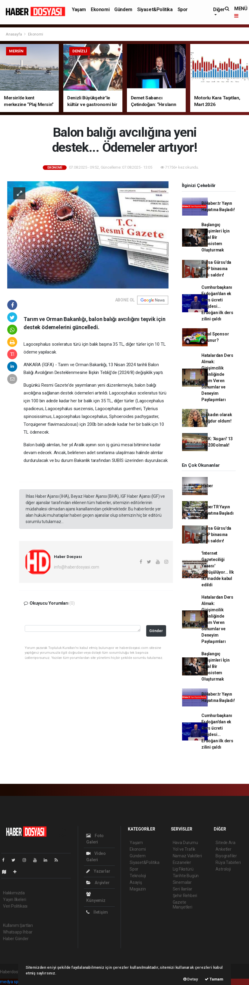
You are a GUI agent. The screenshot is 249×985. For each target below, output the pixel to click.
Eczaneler (182, 862)
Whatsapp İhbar (17, 932)
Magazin (138, 889)
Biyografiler (226, 855)
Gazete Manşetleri (182, 904)
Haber (207, 485)
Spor (183, 9)
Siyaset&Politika (155, 9)
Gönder (156, 630)
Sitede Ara (225, 842)
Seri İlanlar (182, 889)
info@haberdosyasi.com (76, 567)
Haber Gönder (16, 938)
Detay (190, 979)
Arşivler (97, 882)
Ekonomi (100, 9)
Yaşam (79, 9)
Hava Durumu (185, 842)
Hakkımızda (14, 892)
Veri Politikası (15, 906)
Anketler (223, 849)
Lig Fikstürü (183, 869)
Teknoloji (138, 875)
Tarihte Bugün (186, 875)
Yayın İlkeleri (14, 899)
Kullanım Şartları (18, 925)
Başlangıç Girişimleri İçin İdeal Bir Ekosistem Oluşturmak (215, 237)
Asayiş (136, 882)
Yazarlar (98, 871)
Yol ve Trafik (184, 849)
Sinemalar (182, 882)
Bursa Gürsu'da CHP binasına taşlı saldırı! (216, 268)
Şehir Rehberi (185, 895)
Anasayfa (14, 34)
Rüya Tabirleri (228, 862)
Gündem (123, 9)
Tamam (214, 979)
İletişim (97, 912)
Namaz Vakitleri (187, 855)
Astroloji (223, 869)
